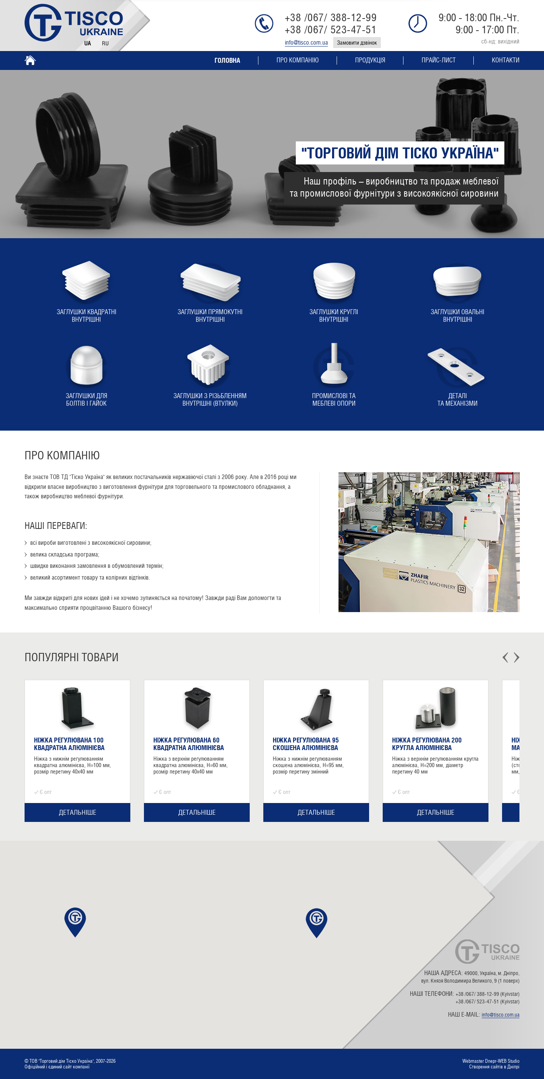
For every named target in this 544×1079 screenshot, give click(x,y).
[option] (77, 751)
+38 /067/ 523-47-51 (331, 29)
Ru (105, 43)
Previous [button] (505, 657)
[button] (317, 923)
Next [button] (516, 657)
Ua (87, 43)
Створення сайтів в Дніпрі (494, 1067)
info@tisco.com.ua (306, 42)
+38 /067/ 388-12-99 (331, 17)
